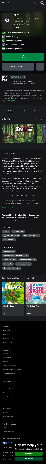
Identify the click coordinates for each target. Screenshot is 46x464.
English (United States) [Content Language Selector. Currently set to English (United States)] (13, 438)
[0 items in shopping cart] (36, 3)
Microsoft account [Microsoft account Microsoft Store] (8, 385)
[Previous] (36, 119)
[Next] (41, 119)
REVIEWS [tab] (23, 110)
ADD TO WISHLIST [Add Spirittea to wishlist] (18, 66)
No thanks (29, 459)
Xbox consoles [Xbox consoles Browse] (7, 330)
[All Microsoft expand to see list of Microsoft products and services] (3, 3)
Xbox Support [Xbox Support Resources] (7, 357)
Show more (7, 207)
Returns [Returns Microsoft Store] (5, 393)
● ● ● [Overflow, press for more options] (40, 66)
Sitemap (5, 452)
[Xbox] (6, 9)
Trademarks (6, 456)
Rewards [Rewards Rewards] (5, 412)
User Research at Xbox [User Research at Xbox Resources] (9, 373)
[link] (13, 299)
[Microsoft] (23, 1)
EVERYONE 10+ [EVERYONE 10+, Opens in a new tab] (18, 77)
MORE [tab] (36, 110)
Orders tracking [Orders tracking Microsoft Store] (7, 397)
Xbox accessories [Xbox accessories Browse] (8, 342)
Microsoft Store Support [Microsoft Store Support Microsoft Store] (10, 389)
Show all (30, 278)
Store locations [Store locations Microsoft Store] (7, 401)
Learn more (10, 100)
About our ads (7, 460)
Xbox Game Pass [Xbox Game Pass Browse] (8, 338)
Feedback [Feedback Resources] (5, 361)
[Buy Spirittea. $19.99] (23, 57)
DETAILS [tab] (10, 110)
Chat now (29, 454)
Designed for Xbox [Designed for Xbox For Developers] (8, 431)
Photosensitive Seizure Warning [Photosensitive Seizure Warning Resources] (12, 369)
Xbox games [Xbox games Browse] (6, 334)
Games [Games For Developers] (5, 427)
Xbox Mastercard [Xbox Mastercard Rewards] (8, 416)
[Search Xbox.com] (9, 3)
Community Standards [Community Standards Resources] (9, 365)
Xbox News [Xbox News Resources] (6, 353)
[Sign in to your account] (42, 3)
